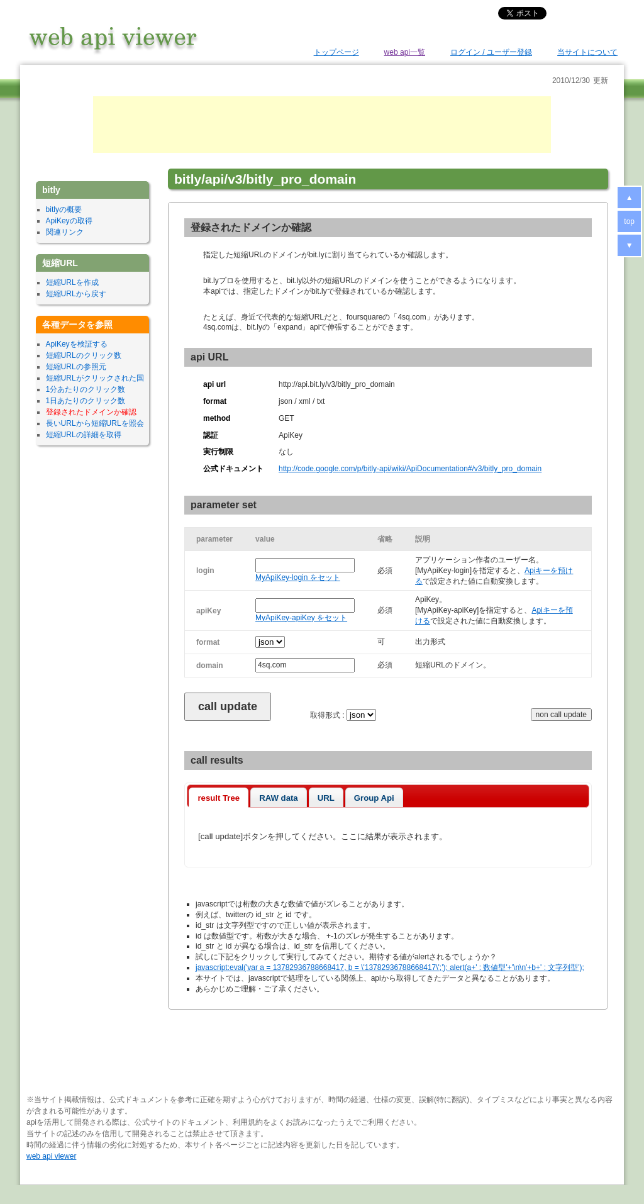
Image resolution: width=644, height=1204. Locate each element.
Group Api (374, 798)
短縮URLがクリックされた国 (95, 378)
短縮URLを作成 (72, 282)
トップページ (336, 52)
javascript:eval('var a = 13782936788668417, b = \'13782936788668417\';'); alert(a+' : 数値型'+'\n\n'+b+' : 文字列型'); (390, 967)
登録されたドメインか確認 (91, 412)
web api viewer (51, 1156)
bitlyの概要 (64, 209)
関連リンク (65, 232)
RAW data (278, 798)
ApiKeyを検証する (77, 344)
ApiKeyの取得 (69, 220)
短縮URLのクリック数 (83, 355)
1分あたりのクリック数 (86, 389)
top (629, 221)
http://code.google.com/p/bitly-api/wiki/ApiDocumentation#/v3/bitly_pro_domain (410, 468)
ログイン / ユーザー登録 (491, 52)
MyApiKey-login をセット (297, 577)
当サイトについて (587, 52)
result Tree (218, 798)
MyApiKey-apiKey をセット (301, 617)
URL (326, 798)
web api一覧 (404, 52)
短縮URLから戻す (76, 293)
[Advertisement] (322, 124)
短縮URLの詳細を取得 (83, 434)
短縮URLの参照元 (76, 366)
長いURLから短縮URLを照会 (95, 423)
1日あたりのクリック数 (86, 400)
